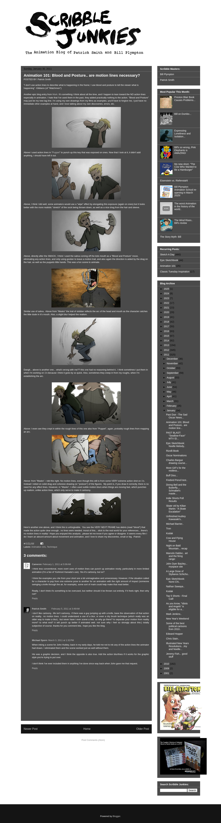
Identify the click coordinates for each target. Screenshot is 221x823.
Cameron (37, 564)
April (169, 396)
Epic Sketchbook (169, 260)
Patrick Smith (39, 608)
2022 (167, 303)
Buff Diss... (172, 475)
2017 (167, 326)
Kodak (169, 533)
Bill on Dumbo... (182, 114)
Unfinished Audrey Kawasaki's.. (176, 518)
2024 (167, 293)
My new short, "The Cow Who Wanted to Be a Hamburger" (185, 167)
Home (87, 728)
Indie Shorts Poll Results (175, 499)
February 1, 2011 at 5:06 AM (57, 564)
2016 (167, 331)
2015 (167, 335)
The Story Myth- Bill (170, 236)
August (171, 377)
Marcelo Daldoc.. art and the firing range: (177, 556)
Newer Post (31, 728)
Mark (54, 94)
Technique (52, 547)
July (169, 382)
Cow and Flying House (174, 539)
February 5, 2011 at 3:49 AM (65, 608)
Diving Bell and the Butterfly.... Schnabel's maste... (176, 489)
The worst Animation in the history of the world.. (185, 206)
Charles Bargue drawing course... (176, 461)
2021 (167, 307)
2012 (167, 350)
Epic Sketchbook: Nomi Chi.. (175, 580)
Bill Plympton (167, 74)
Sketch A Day (167, 254)
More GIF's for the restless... (175, 469)
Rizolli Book (172, 450)
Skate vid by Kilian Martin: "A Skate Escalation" (176, 508)
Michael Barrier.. (175, 523)
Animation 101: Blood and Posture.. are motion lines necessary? (82, 75)
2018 (167, 321)
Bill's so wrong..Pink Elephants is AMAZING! (185, 150)
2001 (167, 673)
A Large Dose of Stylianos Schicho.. (177, 573)
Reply (35, 598)
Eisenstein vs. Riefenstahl (174, 180)
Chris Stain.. (172, 638)
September (173, 373)
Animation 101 (38, 547)
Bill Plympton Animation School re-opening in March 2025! (185, 191)
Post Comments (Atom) (93, 740)
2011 (167, 354)
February (172, 405)
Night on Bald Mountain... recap (176, 547)
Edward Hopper (174, 633)
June (169, 387)
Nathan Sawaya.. (175, 586)
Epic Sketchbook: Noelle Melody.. (175, 445)
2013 (167, 345)
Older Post (142, 728)
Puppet (56, 152)
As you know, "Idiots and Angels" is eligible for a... (177, 606)
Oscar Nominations (176, 455)
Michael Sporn (39, 640)
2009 (167, 668)
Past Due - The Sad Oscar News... (176, 416)
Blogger (116, 816)
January (171, 410)
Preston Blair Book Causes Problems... (184, 98)
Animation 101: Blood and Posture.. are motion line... (177, 425)
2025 (167, 288)
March (170, 401)
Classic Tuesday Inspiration (174, 271)
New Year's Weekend (177, 618)
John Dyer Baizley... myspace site (176, 565)
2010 (167, 663)
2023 (167, 298)
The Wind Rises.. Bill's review (183, 222)
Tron (168, 528)
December (172, 358)
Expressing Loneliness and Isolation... (182, 133)
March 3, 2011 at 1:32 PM (61, 640)
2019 (167, 317)
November (172, 363)
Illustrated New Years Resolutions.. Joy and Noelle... (177, 646)
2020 (167, 312)
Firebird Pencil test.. (177, 480)
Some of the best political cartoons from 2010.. (176, 626)
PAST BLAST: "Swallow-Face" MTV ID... (175, 435)
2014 (167, 340)
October (171, 368)
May (169, 391)
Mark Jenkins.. (174, 614)
